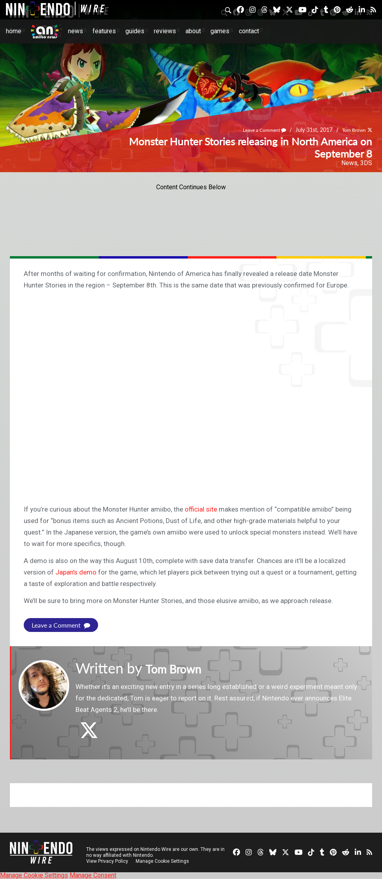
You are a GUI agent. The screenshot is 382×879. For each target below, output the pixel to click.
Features (104, 31)
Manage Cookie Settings (164, 861)
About (193, 31)
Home (13, 31)
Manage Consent (93, 875)
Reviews (165, 31)
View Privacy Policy (107, 861)
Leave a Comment (255, 130)
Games (219, 31)
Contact (249, 31)
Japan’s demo (75, 572)
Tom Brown (351, 130)
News (75, 31)
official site (201, 509)
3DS (366, 163)
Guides (134, 31)
